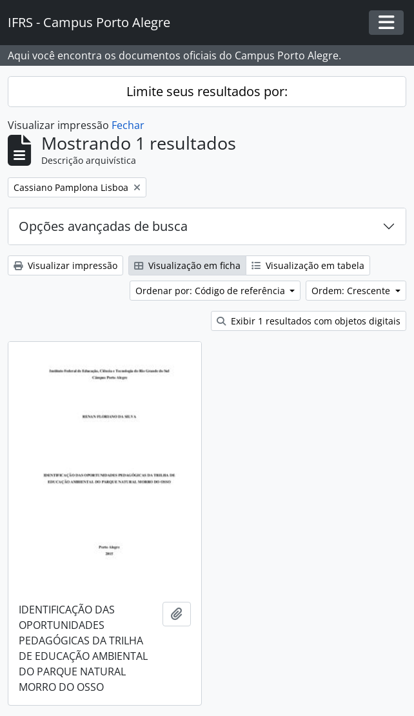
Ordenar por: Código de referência (211, 290)
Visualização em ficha (187, 265)
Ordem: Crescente (352, 290)
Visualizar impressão (65, 265)
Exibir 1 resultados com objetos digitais (308, 321)
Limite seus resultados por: (207, 91)
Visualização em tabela (307, 265)
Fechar (128, 125)
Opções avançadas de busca (103, 226)
